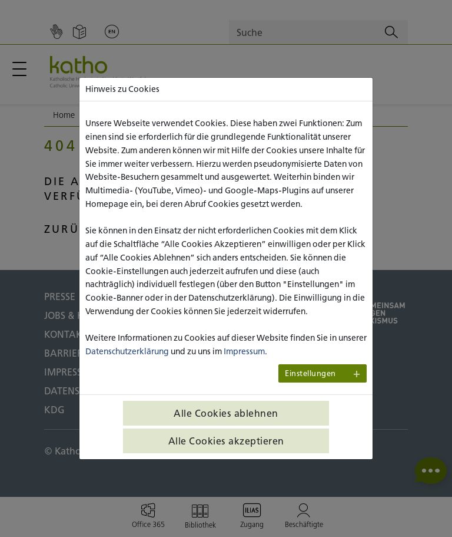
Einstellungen (310, 373)
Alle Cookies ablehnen (226, 413)
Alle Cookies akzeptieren (226, 441)
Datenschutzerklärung (127, 351)
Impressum (244, 351)
